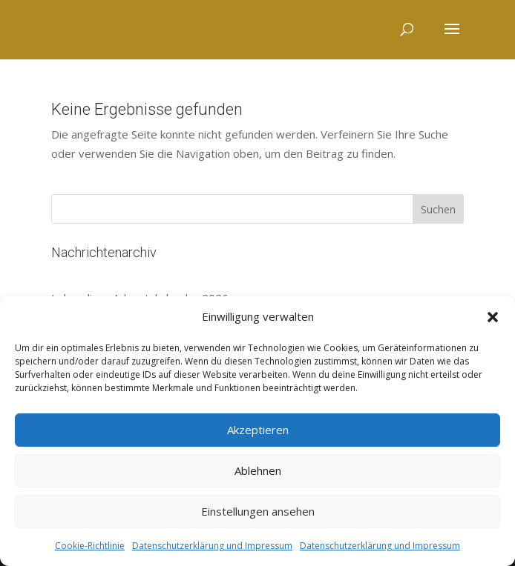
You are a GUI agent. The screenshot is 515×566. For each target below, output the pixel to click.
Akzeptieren (258, 429)
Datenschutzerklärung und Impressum (212, 545)
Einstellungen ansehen (258, 511)
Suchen (438, 209)
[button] (492, 317)
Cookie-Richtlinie (90, 545)
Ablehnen (257, 470)
